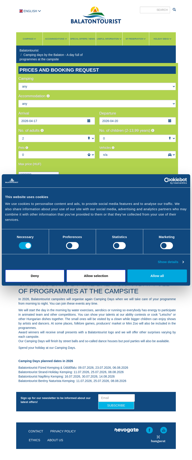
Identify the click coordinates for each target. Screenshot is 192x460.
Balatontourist (29, 50)
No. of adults (31, 130)
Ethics (34, 440)
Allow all (157, 276)
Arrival (23, 113)
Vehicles (106, 147)
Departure (107, 113)
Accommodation (34, 96)
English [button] (30, 11)
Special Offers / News (82, 39)
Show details (168, 262)
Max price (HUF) (29, 164)
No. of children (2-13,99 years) (126, 130)
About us (55, 440)
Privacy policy (63, 431)
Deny (35, 276)
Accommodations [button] (56, 39)
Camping (25, 78)
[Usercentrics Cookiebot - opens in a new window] (167, 181)
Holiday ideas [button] (162, 39)
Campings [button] (29, 39)
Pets (23, 147)
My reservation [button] (136, 39)
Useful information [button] (109, 39)
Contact (35, 431)
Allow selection (96, 276)
